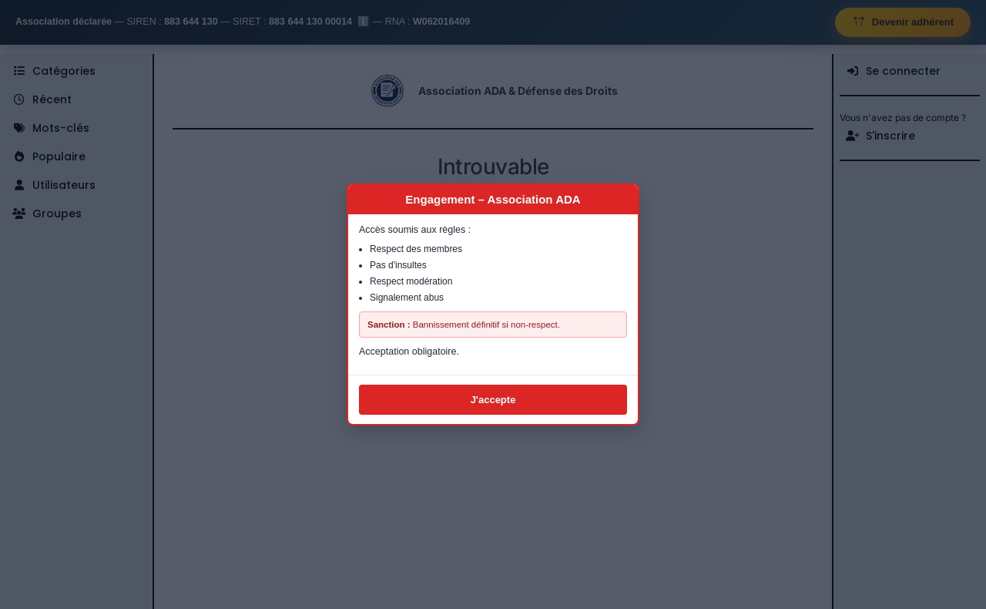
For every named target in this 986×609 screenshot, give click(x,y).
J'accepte (493, 399)
